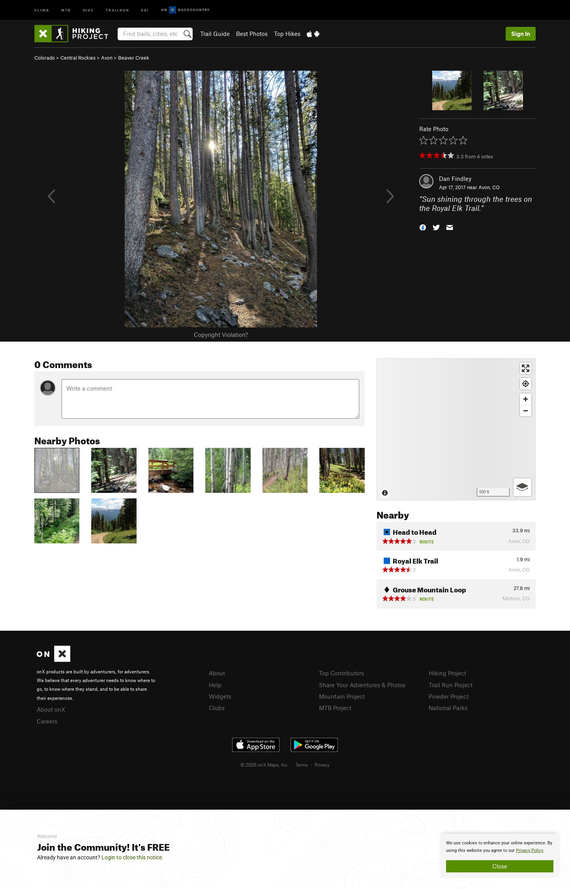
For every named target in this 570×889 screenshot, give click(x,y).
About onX (51, 709)
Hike (88, 9)
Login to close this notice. (132, 857)
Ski (145, 9)
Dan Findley (455, 178)
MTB (66, 9)
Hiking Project (447, 673)
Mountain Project (342, 696)
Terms (301, 764)
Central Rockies (78, 58)
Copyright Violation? (221, 334)
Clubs (217, 707)
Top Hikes (287, 33)
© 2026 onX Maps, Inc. (264, 764)
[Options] (522, 487)
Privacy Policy (529, 850)
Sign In (520, 33)
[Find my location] (525, 383)
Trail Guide (215, 33)
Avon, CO (489, 187)
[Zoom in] (525, 399)
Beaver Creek (133, 58)
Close (499, 866)
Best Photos (252, 33)
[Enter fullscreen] (525, 368)
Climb (41, 9)
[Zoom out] (525, 410)
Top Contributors (341, 673)
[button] (422, 226)
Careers (47, 721)
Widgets (220, 696)
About (217, 673)
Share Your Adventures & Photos (362, 684)
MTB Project (335, 707)
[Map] (456, 429)
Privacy (322, 764)
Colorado (44, 58)
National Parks (448, 707)
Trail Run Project (450, 684)
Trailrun (117, 9)
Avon (106, 58)
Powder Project (449, 696)
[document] (499, 855)
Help (215, 684)
